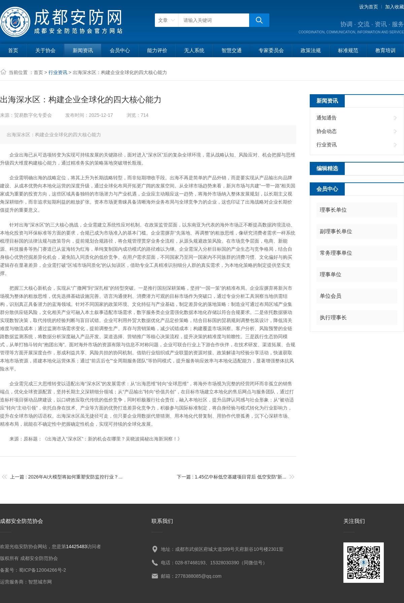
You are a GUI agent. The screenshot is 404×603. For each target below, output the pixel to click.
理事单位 (330, 274)
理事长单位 (333, 210)
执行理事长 (333, 317)
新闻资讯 (83, 50)
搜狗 (259, 20)
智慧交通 (232, 50)
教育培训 (385, 50)
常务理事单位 (336, 253)
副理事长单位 (336, 231)
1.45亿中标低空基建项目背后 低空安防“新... (240, 477)
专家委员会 (271, 50)
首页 (13, 50)
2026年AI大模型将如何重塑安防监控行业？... (75, 477)
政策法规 (311, 50)
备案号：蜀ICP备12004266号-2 (33, 570)
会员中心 (120, 50)
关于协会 (45, 50)
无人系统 (194, 50)
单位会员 (330, 296)
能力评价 (157, 50)
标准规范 (348, 50)
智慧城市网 (40, 581)
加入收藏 (394, 6)
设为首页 (368, 6)
